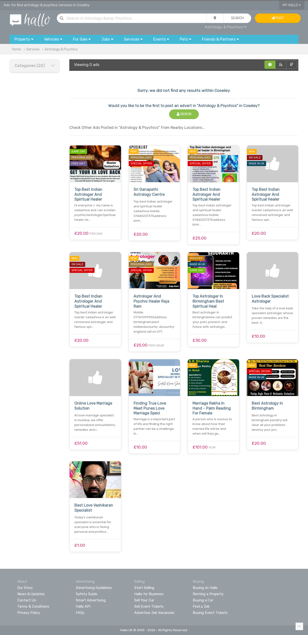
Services (33, 49)
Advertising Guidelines (94, 588)
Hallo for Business (149, 594)
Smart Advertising (91, 600)
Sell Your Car (144, 600)
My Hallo (292, 5)
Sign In (184, 114)
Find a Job (201, 606)
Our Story (25, 588)
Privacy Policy (28, 613)
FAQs (80, 613)
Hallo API (83, 606)
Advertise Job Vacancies (154, 613)
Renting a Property (208, 594)
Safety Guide (86, 594)
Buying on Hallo (205, 588)
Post (277, 18)
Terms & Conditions (33, 606)
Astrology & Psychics (225, 27)
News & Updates (31, 594)
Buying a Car (203, 600)
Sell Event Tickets (149, 606)
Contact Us (26, 600)
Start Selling (144, 588)
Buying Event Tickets (210, 613)
